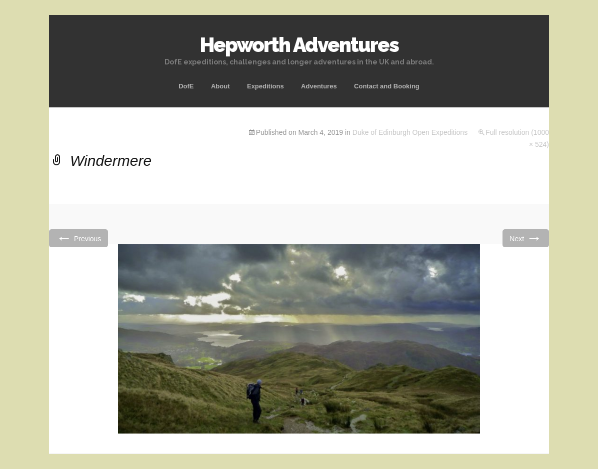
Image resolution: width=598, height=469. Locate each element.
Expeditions (265, 86)
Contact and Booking (387, 86)
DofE (186, 86)
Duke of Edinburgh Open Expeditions (410, 132)
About (220, 86)
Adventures (319, 86)
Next (526, 238)
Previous (78, 238)
